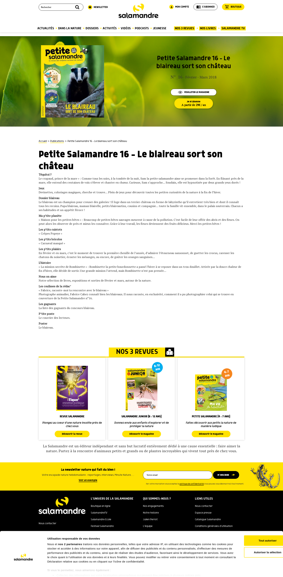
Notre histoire (151, 512)
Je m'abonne (193, 103)
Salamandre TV (233, 28)
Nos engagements (153, 506)
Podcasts (142, 28)
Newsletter (98, 7)
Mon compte (179, 7)
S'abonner (205, 7)
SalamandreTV (99, 512)
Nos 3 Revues (184, 28)
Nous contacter (204, 506)
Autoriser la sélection (253, 536)
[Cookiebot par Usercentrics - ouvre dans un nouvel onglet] (23, 570)
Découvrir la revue (72, 434)
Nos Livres (208, 28)
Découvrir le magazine (141, 434)
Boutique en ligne (100, 506)
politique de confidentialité (192, 484)
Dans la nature (69, 28)
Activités (110, 28)
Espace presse (203, 512)
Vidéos (126, 28)
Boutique (233, 7)
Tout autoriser (253, 524)
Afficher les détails (199, 569)
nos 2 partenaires (70, 528)
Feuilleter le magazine (193, 92)
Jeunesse (159, 28)
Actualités (45, 28)
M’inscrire (225, 475)
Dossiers (92, 28)
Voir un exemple (88, 480)
